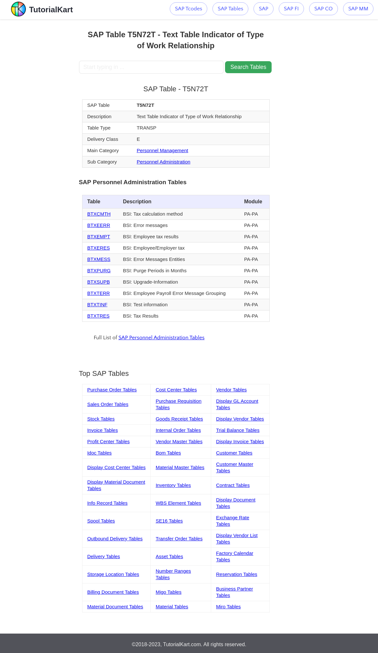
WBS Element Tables (178, 503)
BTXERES (98, 248)
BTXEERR (98, 225)
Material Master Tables (180, 467)
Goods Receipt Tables (179, 419)
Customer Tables (234, 453)
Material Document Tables (115, 606)
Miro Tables (228, 606)
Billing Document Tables (113, 592)
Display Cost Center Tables (116, 467)
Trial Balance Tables (237, 430)
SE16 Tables (169, 521)
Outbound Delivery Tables (115, 538)
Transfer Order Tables (179, 538)
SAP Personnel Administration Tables (161, 338)
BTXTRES (98, 316)
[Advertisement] (39, 116)
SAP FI (291, 9)
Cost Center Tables (176, 389)
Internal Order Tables (178, 430)
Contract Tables (233, 485)
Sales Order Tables (107, 404)
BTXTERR (98, 293)
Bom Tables (168, 453)
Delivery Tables (103, 556)
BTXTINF (97, 304)
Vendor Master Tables (179, 441)
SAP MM (358, 9)
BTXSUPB (98, 282)
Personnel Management (162, 150)
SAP (263, 9)
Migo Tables (168, 592)
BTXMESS (99, 259)
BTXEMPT (98, 236)
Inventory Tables (173, 485)
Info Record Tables (107, 503)
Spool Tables (101, 521)
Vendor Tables (231, 389)
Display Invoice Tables (240, 441)
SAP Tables (230, 9)
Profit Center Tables (108, 441)
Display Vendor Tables (240, 419)
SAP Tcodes (188, 9)
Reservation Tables (236, 574)
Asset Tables (169, 556)
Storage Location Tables (113, 574)
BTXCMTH (99, 214)
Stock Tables (101, 419)
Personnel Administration (163, 161)
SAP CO (323, 9)
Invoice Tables (102, 430)
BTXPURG (99, 270)
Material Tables (172, 606)
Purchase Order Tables (112, 389)
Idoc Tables (99, 453)
